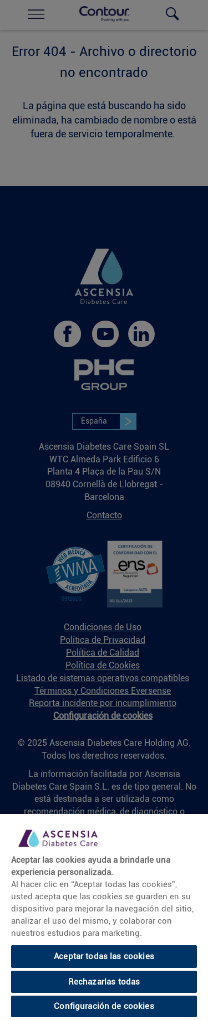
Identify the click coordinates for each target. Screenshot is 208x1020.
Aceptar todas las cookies (104, 956)
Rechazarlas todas (104, 982)
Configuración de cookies (104, 1006)
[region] (104, 917)
